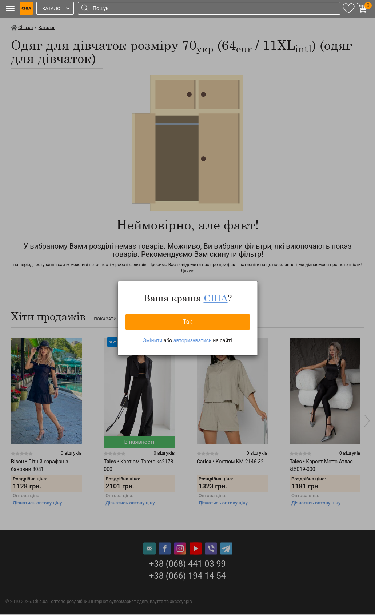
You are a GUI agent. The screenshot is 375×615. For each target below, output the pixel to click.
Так (187, 321)
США (216, 298)
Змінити (152, 340)
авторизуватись (192, 340)
